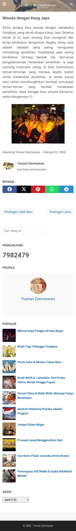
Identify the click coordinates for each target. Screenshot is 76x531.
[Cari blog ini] (72, 4)
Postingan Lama (60, 212)
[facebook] (9, 189)
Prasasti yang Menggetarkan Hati (39, 440)
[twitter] (24, 189)
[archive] (15, 500)
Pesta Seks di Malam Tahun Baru (39, 362)
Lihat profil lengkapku (38, 308)
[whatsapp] (52, 189)
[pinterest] (38, 189)
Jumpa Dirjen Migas (30, 424)
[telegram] (66, 189)
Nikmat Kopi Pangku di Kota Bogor (40, 331)
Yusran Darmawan (38, 298)
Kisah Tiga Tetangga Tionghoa (37, 346)
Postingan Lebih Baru (18, 212)
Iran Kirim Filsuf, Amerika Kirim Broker (43, 456)
